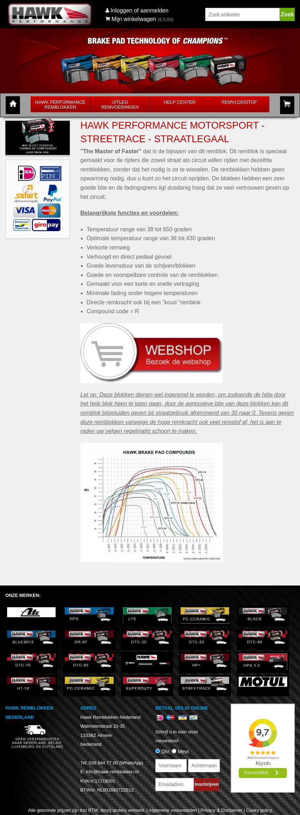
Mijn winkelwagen (130, 19)
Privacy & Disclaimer (221, 810)
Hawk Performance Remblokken (60, 104)
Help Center (180, 102)
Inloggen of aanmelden (139, 10)
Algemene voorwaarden (173, 810)
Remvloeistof (239, 102)
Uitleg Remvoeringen (120, 104)
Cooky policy (259, 810)
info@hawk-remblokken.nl (112, 771)
